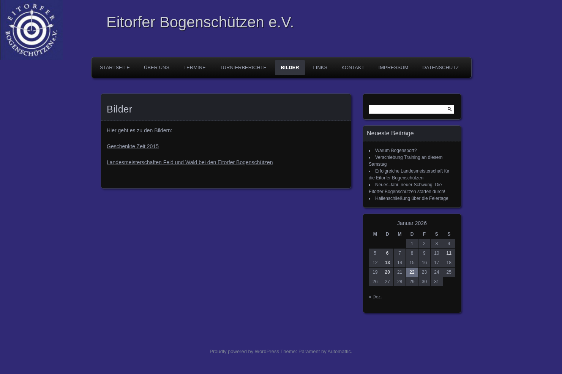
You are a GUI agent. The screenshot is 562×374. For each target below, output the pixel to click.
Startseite (115, 67)
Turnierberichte (243, 67)
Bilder (290, 67)
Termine (194, 67)
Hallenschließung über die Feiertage (411, 198)
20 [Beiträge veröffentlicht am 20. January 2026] (387, 272)
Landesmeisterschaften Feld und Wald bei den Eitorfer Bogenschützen (190, 162)
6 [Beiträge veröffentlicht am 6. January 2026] (387, 253)
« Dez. (375, 297)
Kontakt (352, 67)
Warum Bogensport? (396, 150)
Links (320, 67)
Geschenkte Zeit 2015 (133, 146)
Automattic (339, 351)
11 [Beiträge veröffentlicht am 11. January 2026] (449, 253)
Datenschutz (440, 67)
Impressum (394, 67)
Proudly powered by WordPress (244, 351)
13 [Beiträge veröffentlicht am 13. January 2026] (387, 262)
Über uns (156, 67)
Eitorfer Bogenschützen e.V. (200, 22)
